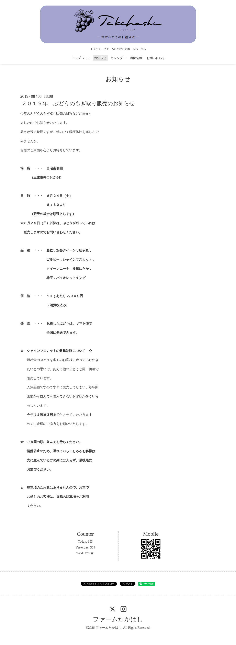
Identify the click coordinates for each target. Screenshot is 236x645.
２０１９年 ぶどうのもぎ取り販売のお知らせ (78, 103)
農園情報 (136, 58)
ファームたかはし (118, 619)
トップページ (81, 58)
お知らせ (100, 58)
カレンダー (118, 58)
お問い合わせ (156, 58)
